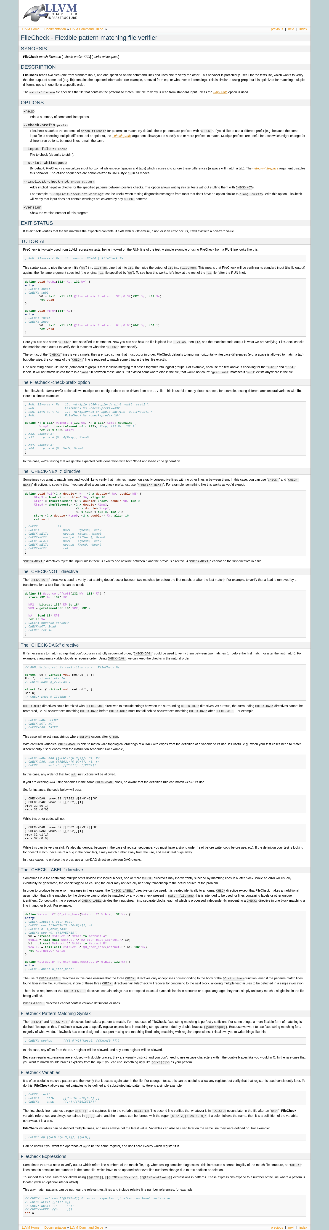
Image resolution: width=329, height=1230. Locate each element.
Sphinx (297, 1226)
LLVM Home (31, 29)
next (291, 29)
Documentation (55, 29)
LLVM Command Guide (86, 29)
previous (277, 29)
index (303, 29)
